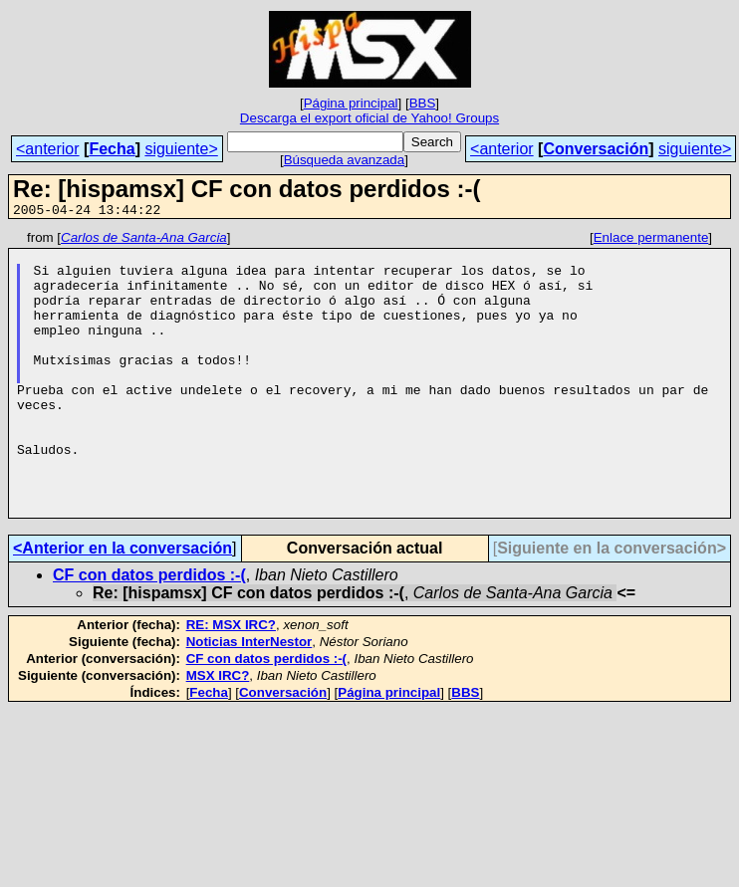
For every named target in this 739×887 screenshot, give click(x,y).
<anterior (48, 148)
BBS (422, 103)
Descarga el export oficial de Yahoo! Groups (369, 118)
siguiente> (180, 148)
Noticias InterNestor (249, 698)
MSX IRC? (218, 732)
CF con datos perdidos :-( (149, 631)
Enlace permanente (651, 240)
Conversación (595, 148)
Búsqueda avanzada (344, 159)
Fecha (111, 148)
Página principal (351, 103)
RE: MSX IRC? (231, 681)
